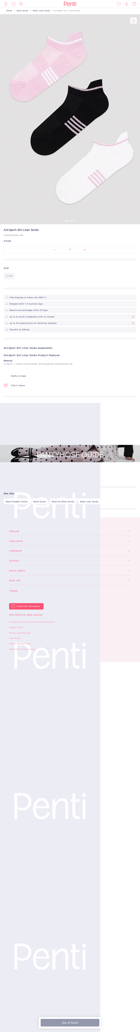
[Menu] (6, 4)
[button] (66, 221)
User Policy (15, 638)
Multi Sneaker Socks (17, 501)
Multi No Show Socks (63, 501)
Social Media (17, 570)
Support (14, 561)
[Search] (13, 4)
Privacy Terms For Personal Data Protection (32, 622)
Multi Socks (22, 10)
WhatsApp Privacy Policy (22, 649)
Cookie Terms (16, 627)
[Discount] (21, 4)
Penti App (14, 580)
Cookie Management (19, 643)
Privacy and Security (20, 633)
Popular (14, 531)
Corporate (15, 551)
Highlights (16, 541)
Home (9, 10)
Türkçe (13, 591)
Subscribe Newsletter (28, 606)
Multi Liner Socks (41, 10)
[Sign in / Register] (126, 4)
